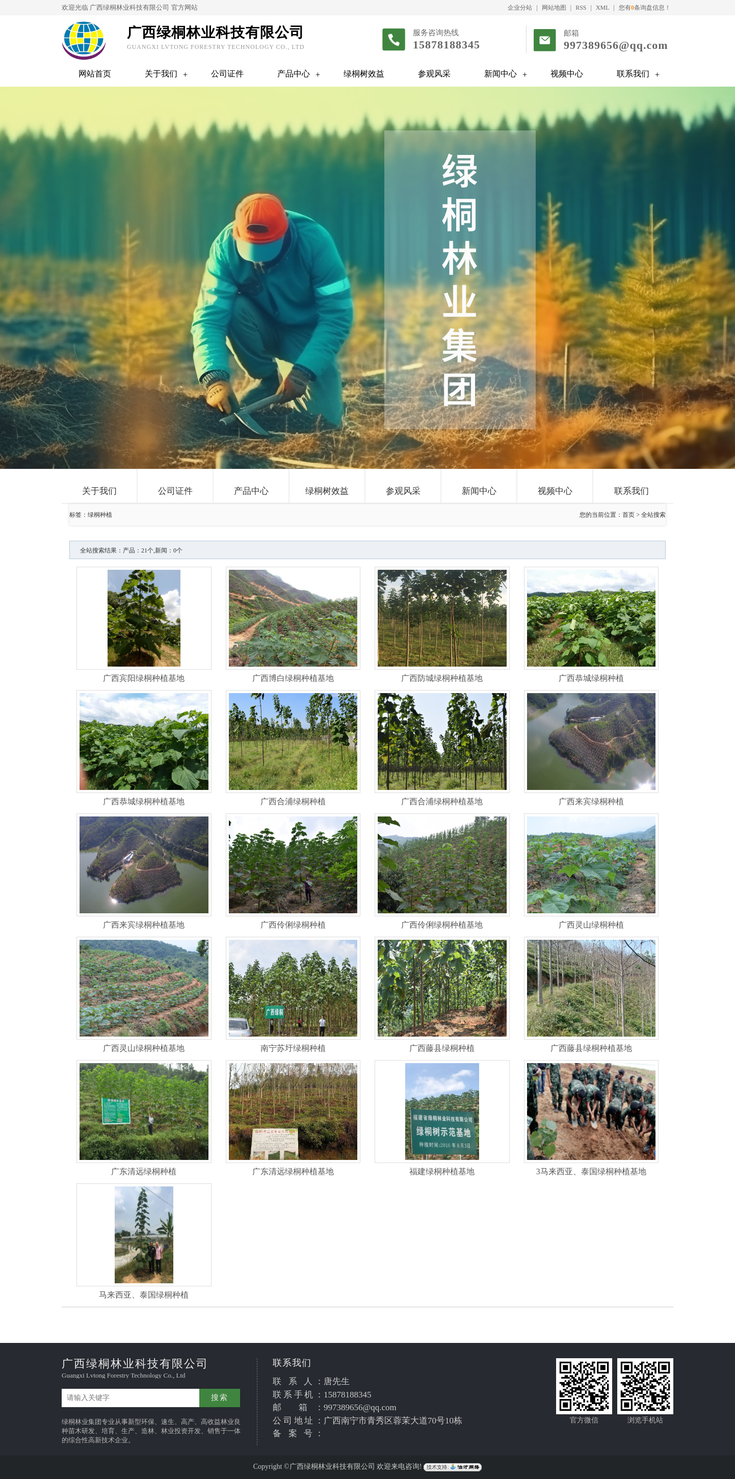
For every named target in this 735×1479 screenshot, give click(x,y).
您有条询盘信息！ (645, 7)
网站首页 (94, 73)
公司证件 (227, 73)
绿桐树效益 (364, 73)
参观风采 (434, 73)
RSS (580, 7)
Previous (33, 271)
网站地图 (554, 7)
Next (702, 271)
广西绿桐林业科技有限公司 (129, 7)
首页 (628, 514)
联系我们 (633, 73)
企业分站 (520, 7)
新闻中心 (500, 73)
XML (603, 7)
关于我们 (161, 73)
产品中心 (293, 73)
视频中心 (566, 73)
